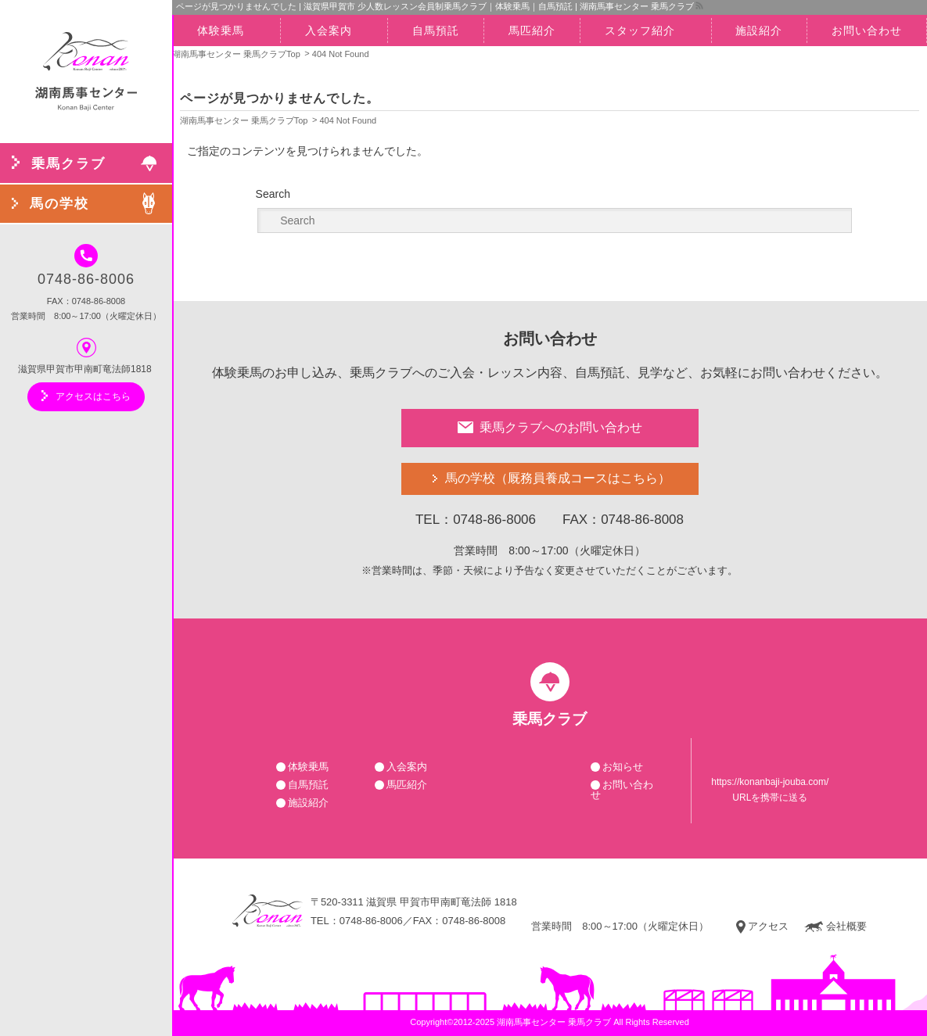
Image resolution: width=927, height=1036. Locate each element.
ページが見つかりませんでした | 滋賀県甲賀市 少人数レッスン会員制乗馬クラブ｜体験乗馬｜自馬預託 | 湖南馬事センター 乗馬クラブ (435, 6)
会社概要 (835, 926)
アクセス (762, 926)
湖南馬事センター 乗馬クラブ (554, 1022)
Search (273, 194)
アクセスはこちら (86, 395)
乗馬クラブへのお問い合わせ (550, 427)
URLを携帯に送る (769, 797)
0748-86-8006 (86, 265)
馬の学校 (557, 479)
